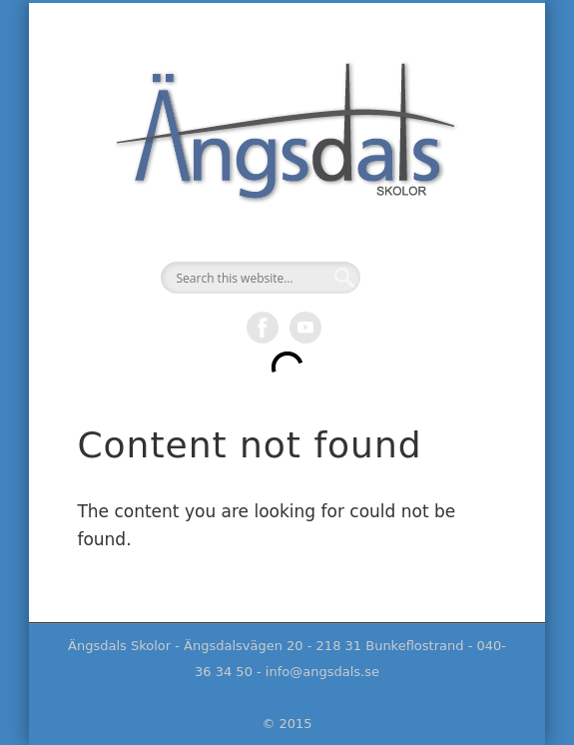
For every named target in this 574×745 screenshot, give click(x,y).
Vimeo (305, 328)
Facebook (263, 328)
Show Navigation (520, 211)
